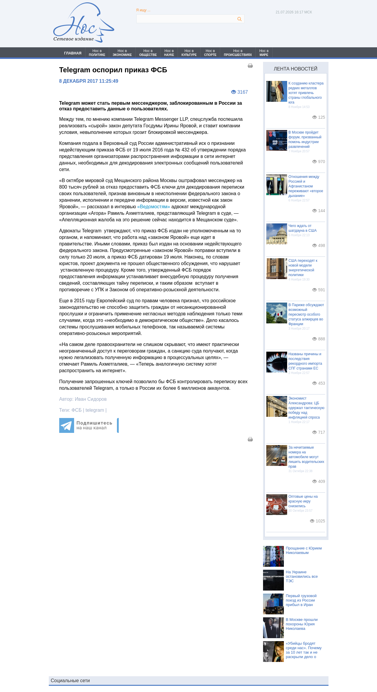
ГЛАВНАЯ (73, 53)
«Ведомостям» (153, 206)
